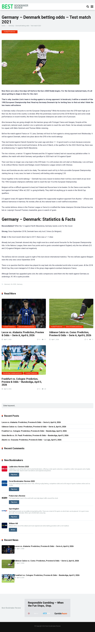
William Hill (13, 523)
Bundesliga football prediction (12, 373)
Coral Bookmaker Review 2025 (22, 481)
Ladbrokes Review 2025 (19, 467)
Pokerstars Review (17, 496)
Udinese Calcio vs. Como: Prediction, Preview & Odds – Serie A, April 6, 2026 (70, 334)
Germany (19, 284)
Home (3, 26)
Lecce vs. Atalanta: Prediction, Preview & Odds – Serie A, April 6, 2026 (23, 334)
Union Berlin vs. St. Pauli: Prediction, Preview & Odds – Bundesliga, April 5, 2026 (35, 435)
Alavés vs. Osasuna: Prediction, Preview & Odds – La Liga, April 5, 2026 (31, 440)
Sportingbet (14, 509)
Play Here (14, 474)
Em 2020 (13, 284)
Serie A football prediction (26, 326)
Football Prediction (9, 32)
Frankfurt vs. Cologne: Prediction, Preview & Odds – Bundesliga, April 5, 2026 (22, 381)
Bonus (13, 530)
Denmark (7, 284)
